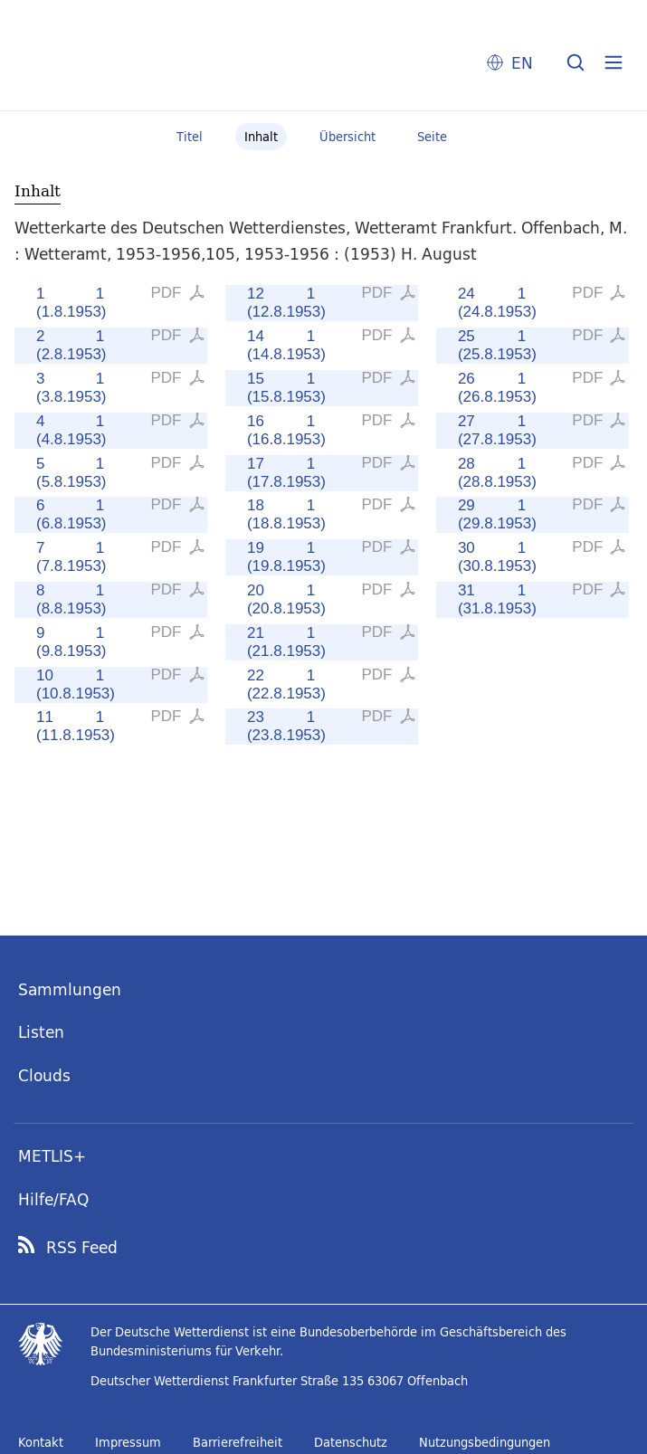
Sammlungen (69, 989)
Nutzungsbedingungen (484, 1442)
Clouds (44, 1075)
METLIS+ (52, 1156)
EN (522, 63)
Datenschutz (350, 1442)
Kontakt (40, 1442)
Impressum (128, 1442)
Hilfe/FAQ (53, 1199)
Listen (41, 1032)
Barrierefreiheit (237, 1442)
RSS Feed (82, 1248)
